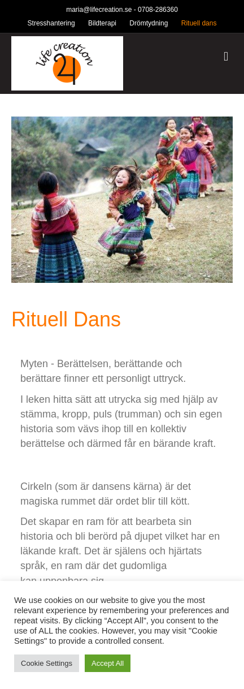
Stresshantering (51, 23)
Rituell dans (199, 23)
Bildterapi (102, 23)
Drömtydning (148, 23)
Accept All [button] (107, 663)
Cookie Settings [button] (46, 663)
